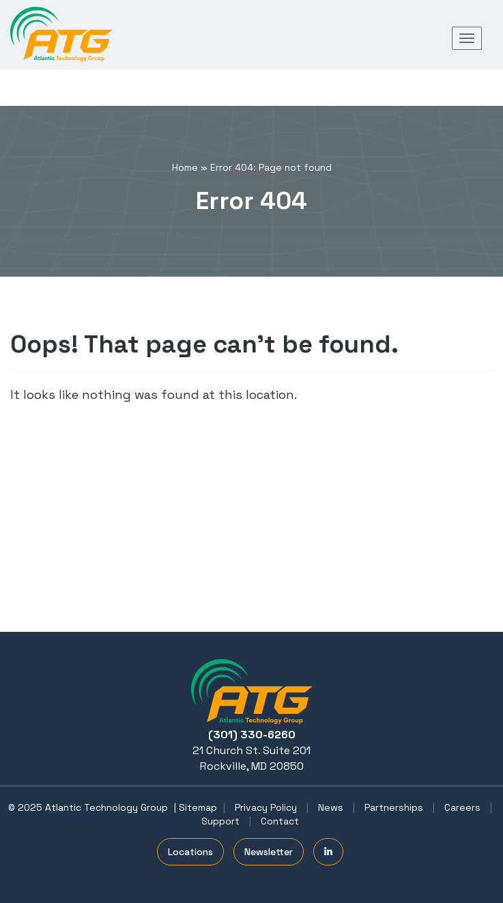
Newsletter (268, 852)
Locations (190, 852)
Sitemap (198, 807)
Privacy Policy (266, 807)
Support (220, 821)
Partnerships (393, 807)
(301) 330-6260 (252, 734)
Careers (462, 807)
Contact (280, 821)
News (330, 807)
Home (185, 167)
